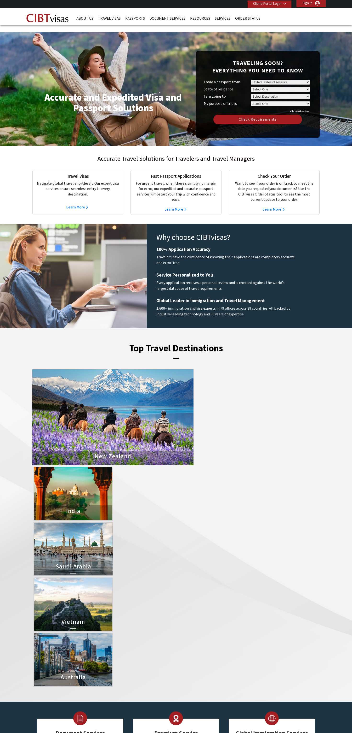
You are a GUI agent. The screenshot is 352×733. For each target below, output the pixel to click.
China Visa (184, 628)
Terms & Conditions (194, 698)
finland (146, 644)
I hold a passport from (222, 74)
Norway (147, 666)
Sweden (119, 677)
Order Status (248, 18)
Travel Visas (109, 18)
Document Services (167, 18)
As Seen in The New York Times (226, 718)
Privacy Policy (161, 698)
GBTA (276, 718)
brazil (145, 633)
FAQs (139, 698)
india (116, 660)
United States (151, 682)
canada (118, 639)
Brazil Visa (184, 644)
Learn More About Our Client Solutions (98, 698)
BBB (126, 718)
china (145, 639)
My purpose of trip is (220, 96)
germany (147, 649)
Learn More (75, 200)
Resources (200, 18)
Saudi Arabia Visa (189, 660)
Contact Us (250, 628)
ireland (146, 655)
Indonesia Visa (188, 655)
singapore (120, 671)
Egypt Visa (185, 666)
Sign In (307, 3)
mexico (146, 660)
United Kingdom (125, 682)
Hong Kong (121, 655)
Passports (135, 18)
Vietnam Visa (186, 639)
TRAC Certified (176, 718)
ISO (75, 718)
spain (145, 671)
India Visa (184, 633)
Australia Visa (187, 649)
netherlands (122, 666)
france (118, 649)
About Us (84, 18)
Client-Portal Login (266, 3)
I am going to (215, 89)
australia (119, 628)
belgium (119, 633)
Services (223, 18)
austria (146, 628)
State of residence (218, 82)
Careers (243, 698)
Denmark (119, 644)
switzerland (150, 677)
